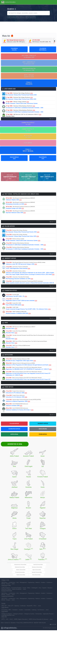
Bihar (28, 589)
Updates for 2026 (29, 76)
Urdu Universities (28, 576)
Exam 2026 (32, 17)
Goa (40, 589)
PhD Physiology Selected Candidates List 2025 (19, 281)
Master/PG (29, 607)
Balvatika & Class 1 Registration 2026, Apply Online (21, 363)
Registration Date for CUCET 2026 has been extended (21, 303)
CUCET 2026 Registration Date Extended (18, 271)
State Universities (40, 573)
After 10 (4, 607)
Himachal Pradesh (6, 590)
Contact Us (7, 624)
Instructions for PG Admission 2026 (16, 395)
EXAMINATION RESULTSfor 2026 (28, 130)
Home (2, 624)
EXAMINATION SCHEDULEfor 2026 (28, 123)
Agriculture (4, 584)
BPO (10, 611)
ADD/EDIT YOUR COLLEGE (40, 624)
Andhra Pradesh (5, 589)
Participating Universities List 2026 (20, 206)
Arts (17, 584)
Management (23, 584)
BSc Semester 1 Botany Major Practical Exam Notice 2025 (21, 98)
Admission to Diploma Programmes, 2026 (23, 403)
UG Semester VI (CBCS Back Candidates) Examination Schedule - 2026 (24, 111)
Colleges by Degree (6, 615)
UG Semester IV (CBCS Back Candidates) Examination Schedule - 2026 (24, 106)
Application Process (48, 615)
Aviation (43, 584)
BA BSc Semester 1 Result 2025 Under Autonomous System (22, 102)
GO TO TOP (53, 626)
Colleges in (29, 83)
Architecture (12, 584)
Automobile (27, 611)
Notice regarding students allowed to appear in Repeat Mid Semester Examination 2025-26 (30, 286)
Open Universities (40, 570)
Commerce (49, 584)
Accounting (4, 611)
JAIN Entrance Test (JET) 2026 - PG (16, 298)
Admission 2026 (24, 17)
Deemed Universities (41, 568)
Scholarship (38, 615)
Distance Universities (17, 570)
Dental (3, 585)
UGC (7, 620)
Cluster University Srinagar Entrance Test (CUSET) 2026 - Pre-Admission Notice (28, 311)
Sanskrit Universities (29, 573)
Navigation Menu (9, 2)
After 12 (10, 607)
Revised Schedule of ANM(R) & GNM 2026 (18, 316)
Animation (15, 611)
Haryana (49, 589)
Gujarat (44, 589)
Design (8, 585)
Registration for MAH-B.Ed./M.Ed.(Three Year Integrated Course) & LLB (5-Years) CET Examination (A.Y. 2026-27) (28, 376)
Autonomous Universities (16, 568)
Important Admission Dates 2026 (20, 215)
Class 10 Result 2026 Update (15, 307)
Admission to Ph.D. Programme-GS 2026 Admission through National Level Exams (28, 367)
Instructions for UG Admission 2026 (16, 399)
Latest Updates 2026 (13, 17)
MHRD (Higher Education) (20, 620)
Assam (24, 589)
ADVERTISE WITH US (28, 624)
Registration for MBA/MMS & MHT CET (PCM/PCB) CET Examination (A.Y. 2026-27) (29, 371)
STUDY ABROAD (28, 143)
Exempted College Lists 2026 (20, 210)
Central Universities (30, 568)
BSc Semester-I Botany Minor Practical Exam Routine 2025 (21, 94)
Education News (20, 331)
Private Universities (17, 573)
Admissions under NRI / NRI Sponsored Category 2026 (25, 266)
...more (13, 585)
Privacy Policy (19, 624)
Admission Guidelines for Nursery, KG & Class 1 (19, 412)
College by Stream (18, 615)
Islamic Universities (29, 570)
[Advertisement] (28, 27)
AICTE (3, 620)
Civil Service (41, 611)
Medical (38, 584)
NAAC (11, 620)
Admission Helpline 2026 (20, 202)
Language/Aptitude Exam (8, 616)
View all (52, 119)
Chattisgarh (34, 589)
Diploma (17, 607)
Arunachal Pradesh (16, 589)
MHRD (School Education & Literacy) (38, 620)
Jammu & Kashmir (16, 590)
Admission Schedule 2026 (17, 408)
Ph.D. (35, 607)
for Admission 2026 (29, 56)
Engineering (31, 584)
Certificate (23, 607)
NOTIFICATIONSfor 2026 (28, 136)
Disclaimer (13, 624)
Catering (34, 611)
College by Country (29, 615)
